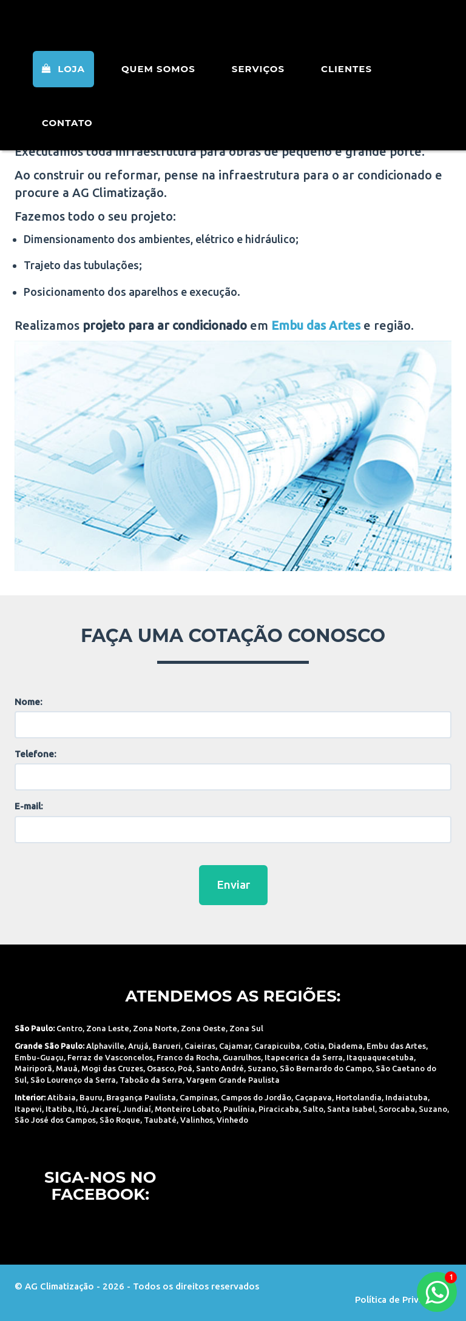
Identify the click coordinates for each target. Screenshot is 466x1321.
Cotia (314, 1046)
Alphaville (105, 1046)
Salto (313, 1109)
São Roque (120, 1119)
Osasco (160, 1068)
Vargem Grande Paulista (233, 1079)
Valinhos (196, 1119)
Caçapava (313, 1097)
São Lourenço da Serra (73, 1079)
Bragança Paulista (141, 1097)
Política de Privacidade (403, 1299)
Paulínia (239, 1109)
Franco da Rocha (188, 1057)
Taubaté (160, 1119)
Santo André (220, 1068)
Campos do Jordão (256, 1097)
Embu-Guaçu (39, 1057)
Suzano (262, 1068)
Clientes (346, 84)
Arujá (138, 1046)
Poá (185, 1068)
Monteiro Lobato (187, 1109)
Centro (69, 1028)
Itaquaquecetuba (380, 1057)
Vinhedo (232, 1119)
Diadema (345, 1046)
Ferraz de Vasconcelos (110, 1057)
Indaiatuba (406, 1097)
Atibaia (61, 1097)
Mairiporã (33, 1068)
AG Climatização (91, 31)
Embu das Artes (396, 1046)
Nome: (28, 702)
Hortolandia (359, 1097)
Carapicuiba (277, 1046)
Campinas (198, 1097)
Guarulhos (242, 1057)
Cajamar (235, 1046)
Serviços (258, 84)
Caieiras (199, 1046)
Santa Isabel (351, 1109)
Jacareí (104, 1109)
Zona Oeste (203, 1028)
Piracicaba (278, 1109)
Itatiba (59, 1109)
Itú (81, 1109)
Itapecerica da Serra (304, 1057)
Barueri (166, 1046)
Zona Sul (246, 1028)
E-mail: (29, 806)
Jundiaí (137, 1109)
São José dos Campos (55, 1119)
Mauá (67, 1068)
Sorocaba (397, 1109)
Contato (67, 138)
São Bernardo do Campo (326, 1068)
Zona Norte (155, 1028)
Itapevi (28, 1109)
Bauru (91, 1097)
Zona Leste (107, 1028)
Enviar (233, 884)
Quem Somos (158, 84)
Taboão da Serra (151, 1079)
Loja (63, 84)
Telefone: (35, 754)
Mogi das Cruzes (112, 1068)
